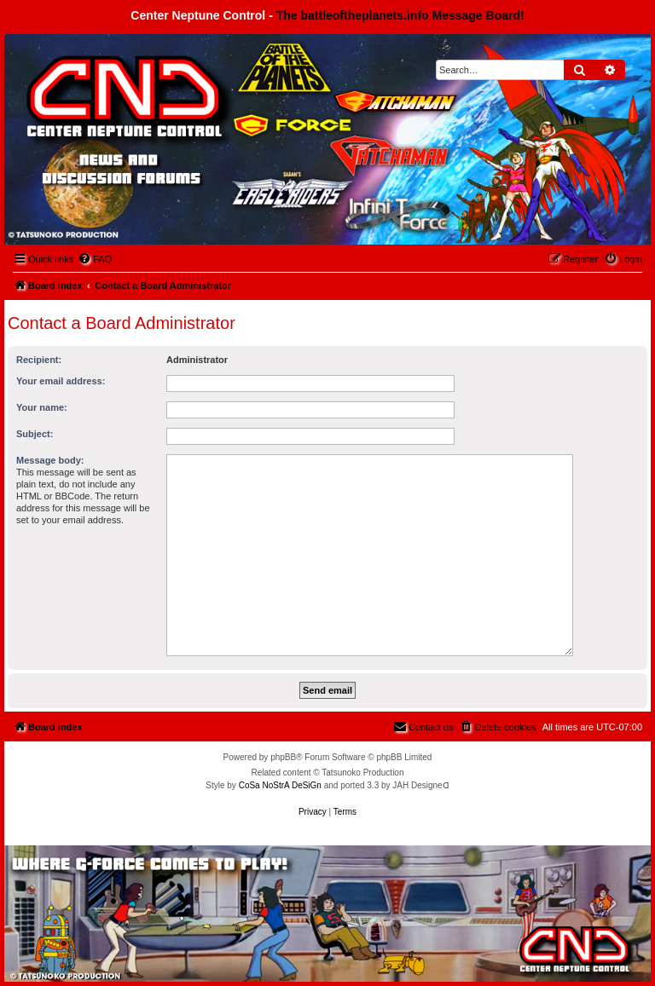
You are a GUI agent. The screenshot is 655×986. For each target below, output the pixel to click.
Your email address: (60, 381)
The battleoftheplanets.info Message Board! (400, 15)
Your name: (41, 407)
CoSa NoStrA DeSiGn (280, 785)
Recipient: (38, 360)
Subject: (34, 434)
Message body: (50, 460)
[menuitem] (95, 259)
